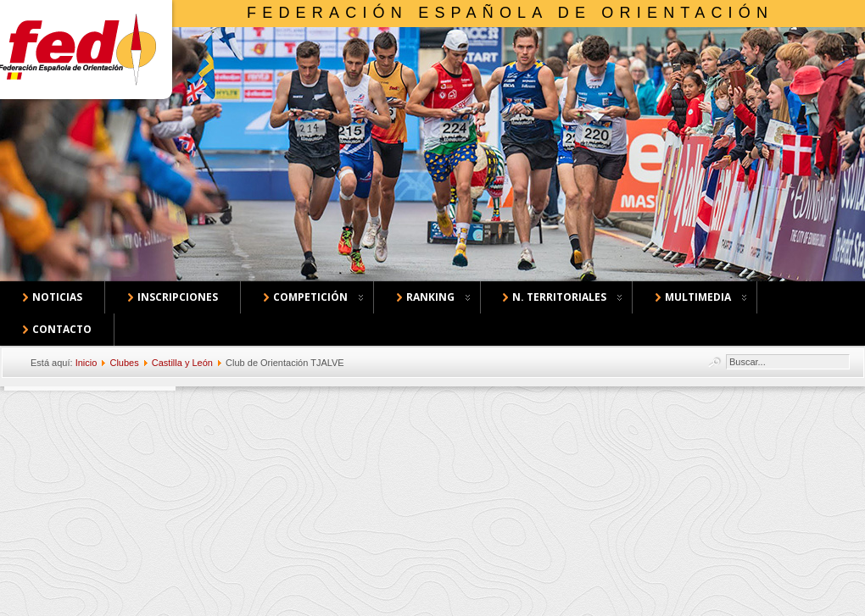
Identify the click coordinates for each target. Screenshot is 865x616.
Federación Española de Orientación (510, 12)
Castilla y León (182, 363)
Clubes (123, 363)
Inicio (86, 363)
